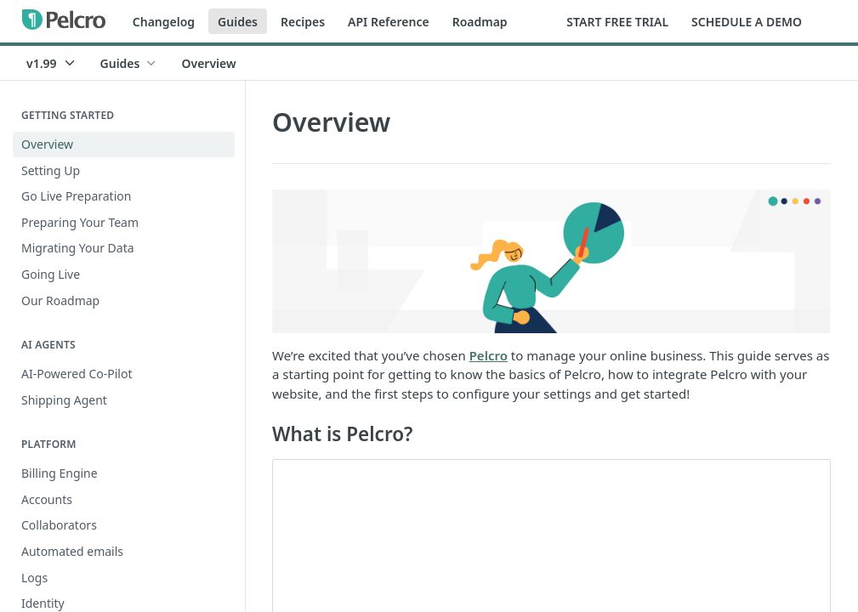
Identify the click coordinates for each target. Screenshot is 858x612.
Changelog (164, 22)
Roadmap (480, 22)
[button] (551, 261)
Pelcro (488, 355)
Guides (238, 22)
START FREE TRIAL (617, 22)
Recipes (303, 22)
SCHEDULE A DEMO (746, 22)
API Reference (388, 22)
